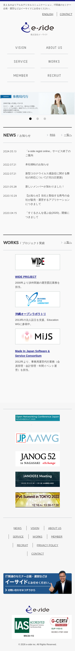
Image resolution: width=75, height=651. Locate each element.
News (18, 528)
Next (71, 103)
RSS (52, 134)
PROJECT (26, 276)
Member (20, 76)
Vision (20, 48)
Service (21, 61)
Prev (4, 103)
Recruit (54, 76)
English (47, 14)
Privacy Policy (47, 545)
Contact (66, 14)
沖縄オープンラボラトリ (30, 314)
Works (54, 61)
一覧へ (68, 134)
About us (54, 48)
